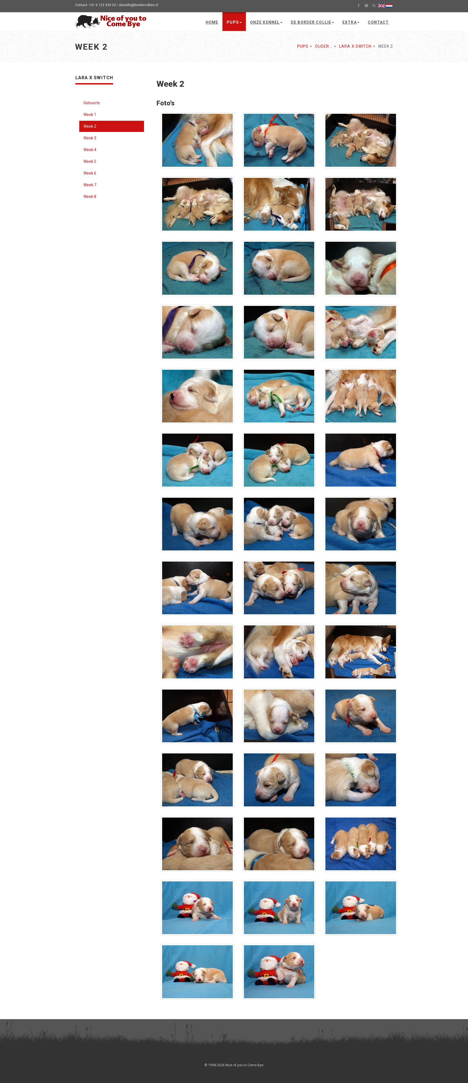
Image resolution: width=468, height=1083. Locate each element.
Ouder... (324, 46)
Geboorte (91, 103)
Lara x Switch (355, 46)
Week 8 (89, 196)
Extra (350, 22)
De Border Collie (312, 22)
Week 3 (89, 138)
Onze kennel (266, 22)
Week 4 (89, 150)
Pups (234, 22)
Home (212, 22)
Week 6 (89, 173)
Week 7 (89, 185)
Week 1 (89, 114)
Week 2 (89, 126)
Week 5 (89, 161)
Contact (378, 22)
